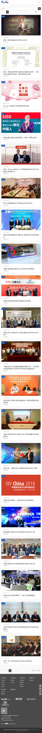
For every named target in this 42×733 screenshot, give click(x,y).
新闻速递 (31, 680)
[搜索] (39, 8)
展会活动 (12, 680)
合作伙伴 (3, 682)
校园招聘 (3, 693)
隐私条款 (24, 731)
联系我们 (18, 731)
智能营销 (22, 680)
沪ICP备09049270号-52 (34, 729)
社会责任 (3, 686)
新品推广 (22, 684)
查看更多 (6, 42)
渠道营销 (22, 682)
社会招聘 (3, 691)
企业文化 (3, 684)
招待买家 (22, 686)
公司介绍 (3, 680)
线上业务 (12, 682)
